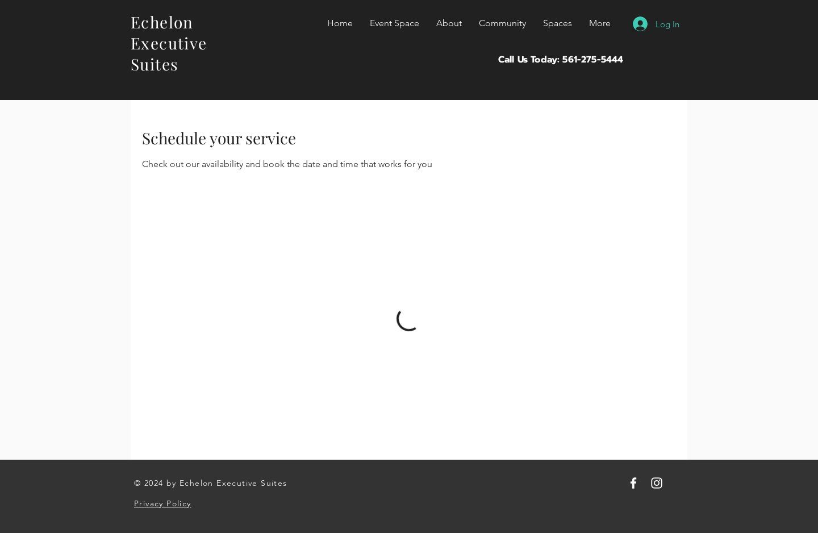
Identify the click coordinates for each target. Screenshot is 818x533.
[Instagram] (656, 483)
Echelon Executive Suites (169, 42)
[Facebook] (633, 483)
